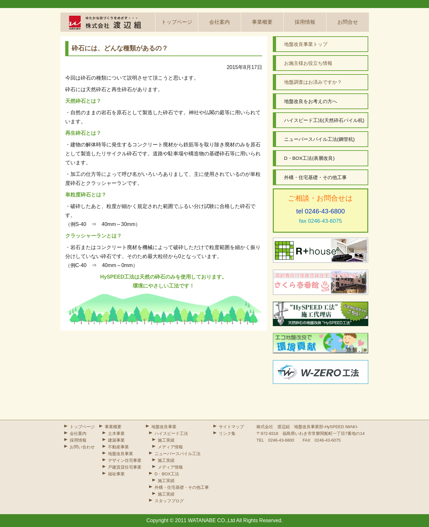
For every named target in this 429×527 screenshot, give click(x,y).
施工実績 (166, 440)
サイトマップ (231, 426)
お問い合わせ (82, 447)
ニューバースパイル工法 (178, 453)
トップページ (176, 22)
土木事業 (116, 433)
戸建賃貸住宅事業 (124, 467)
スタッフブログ (169, 500)
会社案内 (219, 22)
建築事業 (116, 440)
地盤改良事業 (120, 453)
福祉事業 (116, 473)
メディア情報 (170, 447)
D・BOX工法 (167, 473)
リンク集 (227, 433)
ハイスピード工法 (171, 433)
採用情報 (305, 22)
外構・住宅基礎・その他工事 (182, 487)
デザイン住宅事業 (124, 460)
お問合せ (347, 22)
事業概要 (262, 22)
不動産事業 (118, 447)
